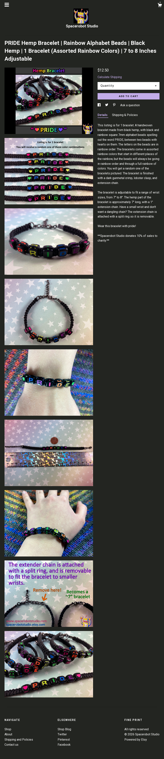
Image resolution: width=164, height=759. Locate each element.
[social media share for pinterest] (115, 105)
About (8, 734)
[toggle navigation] (7, 5)
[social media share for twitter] (107, 105)
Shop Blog (64, 729)
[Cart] (160, 5)
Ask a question (130, 105)
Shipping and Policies (19, 739)
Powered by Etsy (135, 739)
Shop (8, 729)
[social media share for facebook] (99, 105)
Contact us (11, 744)
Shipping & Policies (125, 115)
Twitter (62, 734)
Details (103, 115)
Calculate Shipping (110, 77)
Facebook (64, 744)
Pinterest (64, 739)
